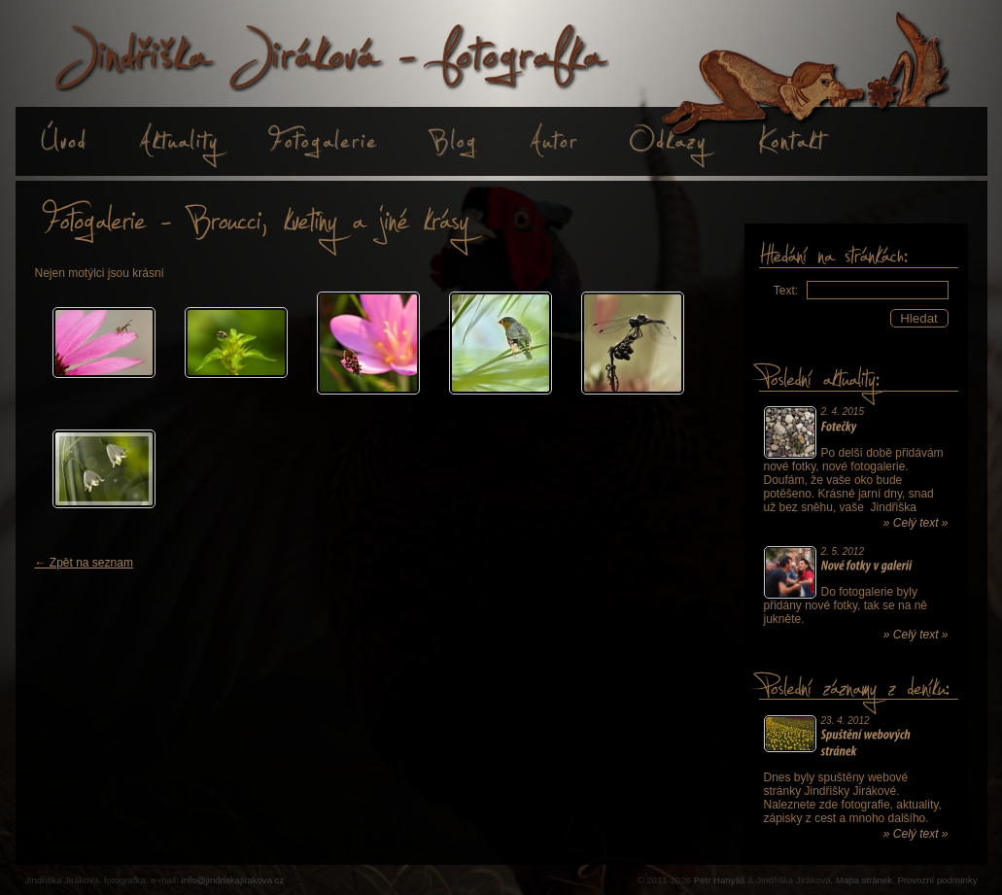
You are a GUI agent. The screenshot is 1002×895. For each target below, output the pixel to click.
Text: (786, 290)
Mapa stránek (864, 880)
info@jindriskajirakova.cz (233, 880)
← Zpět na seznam (84, 562)
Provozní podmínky (937, 880)
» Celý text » (916, 523)
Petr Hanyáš (719, 880)
